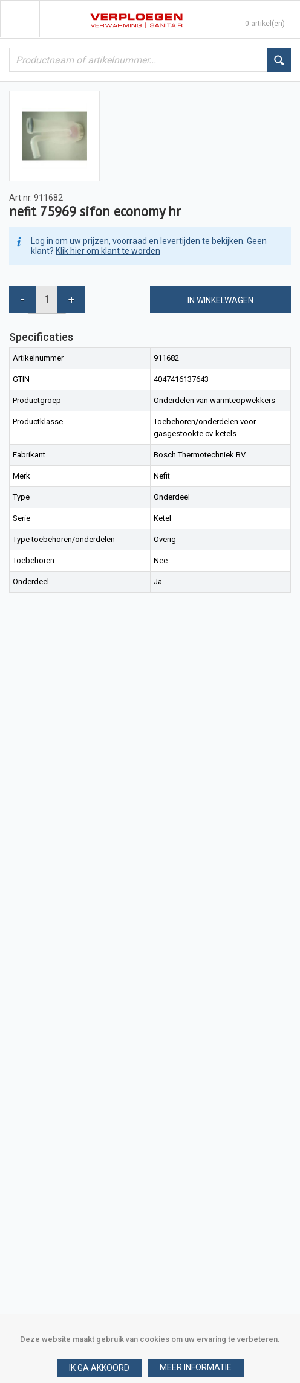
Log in (42, 241)
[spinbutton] (47, 299)
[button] (196, 1368)
